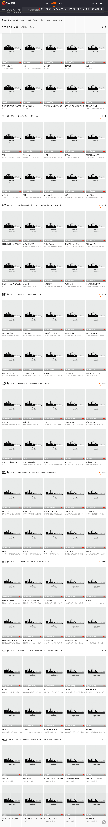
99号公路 (5, 191)
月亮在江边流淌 (7, 325)
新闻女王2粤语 (28, 498)
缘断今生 (89, 64)
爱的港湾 (5, 712)
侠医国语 (26, 538)
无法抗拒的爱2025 (50, 712)
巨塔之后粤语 (70, 538)
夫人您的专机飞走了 (72, 759)
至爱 (45, 672)
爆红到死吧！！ (49, 585)
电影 (47, 3)
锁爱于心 (89, 712)
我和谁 (25, 712)
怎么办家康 (31, 549)
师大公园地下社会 (29, 452)
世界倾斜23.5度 (23, 636)
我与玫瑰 (68, 64)
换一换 (103, 114)
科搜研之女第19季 (43, 549)
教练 (66, 585)
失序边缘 (26, 278)
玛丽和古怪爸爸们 (50, 325)
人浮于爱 (5, 412)
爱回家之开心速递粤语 (48, 462)
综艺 (66, 3)
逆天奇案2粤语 (34, 462)
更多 (13, 114)
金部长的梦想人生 (8, 365)
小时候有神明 (48, 625)
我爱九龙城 (48, 538)
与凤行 (31, 114)
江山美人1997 (91, 452)
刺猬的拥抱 (27, 759)
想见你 (47, 375)
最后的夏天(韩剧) (29, 365)
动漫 (60, 3)
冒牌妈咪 (89, 585)
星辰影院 (9, 3)
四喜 (3, 151)
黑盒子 (46, 412)
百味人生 (26, 412)
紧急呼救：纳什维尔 (72, 238)
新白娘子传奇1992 (36, 375)
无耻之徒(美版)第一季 (25, 201)
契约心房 (68, 712)
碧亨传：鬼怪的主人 (93, 365)
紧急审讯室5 (27, 625)
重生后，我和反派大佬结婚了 (53, 723)
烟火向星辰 (48, 191)
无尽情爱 (5, 672)
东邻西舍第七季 (91, 104)
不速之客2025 (49, 238)
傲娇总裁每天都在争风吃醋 (11, 104)
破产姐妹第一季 (56, 201)
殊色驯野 (5, 759)
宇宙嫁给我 (27, 325)
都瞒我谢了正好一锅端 (94, 759)
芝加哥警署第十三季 (93, 278)
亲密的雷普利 (70, 325)
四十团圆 (47, 64)
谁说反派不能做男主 (22, 723)
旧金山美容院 (70, 412)
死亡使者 (26, 672)
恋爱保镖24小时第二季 (31, 585)
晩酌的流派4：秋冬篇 (9, 625)
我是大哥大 (21, 549)
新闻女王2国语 (7, 498)
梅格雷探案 (48, 278)
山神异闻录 (90, 191)
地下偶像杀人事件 (71, 625)
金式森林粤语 (91, 498)
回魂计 (46, 452)
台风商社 (47, 365)
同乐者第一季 (91, 238)
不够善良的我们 (23, 375)
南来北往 (38, 114)
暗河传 (67, 151)
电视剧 (54, 3)
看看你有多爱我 (91, 412)
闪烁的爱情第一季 (8, 585)
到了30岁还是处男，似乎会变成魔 (41, 636)
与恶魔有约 (21, 288)
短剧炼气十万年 (36, 723)
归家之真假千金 (28, 104)
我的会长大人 (59, 636)
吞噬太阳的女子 (91, 325)
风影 (24, 64)
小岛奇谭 (89, 538)
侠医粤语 (5, 538)
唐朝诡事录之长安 (92, 151)
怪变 (87, 625)
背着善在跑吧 (31, 288)
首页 (41, 3)
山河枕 (46, 151)
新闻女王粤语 (22, 462)
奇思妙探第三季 (28, 238)
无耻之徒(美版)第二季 (41, 201)
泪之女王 (41, 288)
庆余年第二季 (22, 114)
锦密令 (67, 191)
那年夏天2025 (91, 672)
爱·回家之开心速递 (50, 498)
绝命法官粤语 (70, 498)
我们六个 (68, 452)
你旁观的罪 (69, 365)
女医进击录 (27, 151)
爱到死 (67, 672)
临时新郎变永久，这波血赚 (53, 759)
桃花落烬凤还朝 (7, 64)
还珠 (24, 191)
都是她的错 (69, 278)
